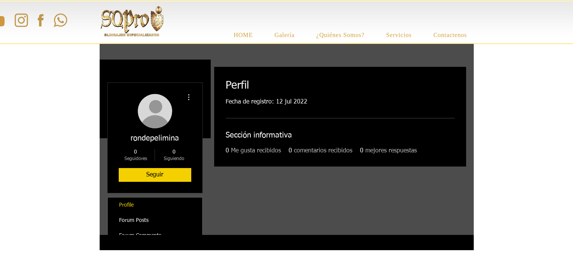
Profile (126, 205)
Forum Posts (133, 220)
